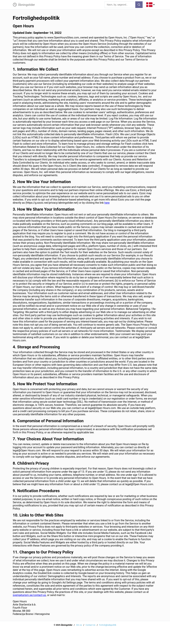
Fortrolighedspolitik (107, 625)
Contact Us (90, 625)
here (107, 202)
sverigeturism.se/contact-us (29, 595)
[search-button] (139, 4)
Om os (79, 625)
